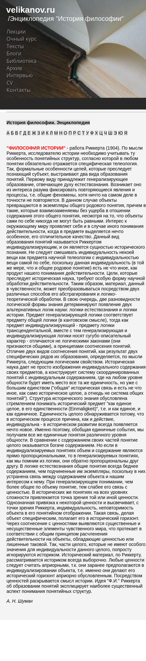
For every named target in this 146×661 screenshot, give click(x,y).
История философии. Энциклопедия (48, 122)
